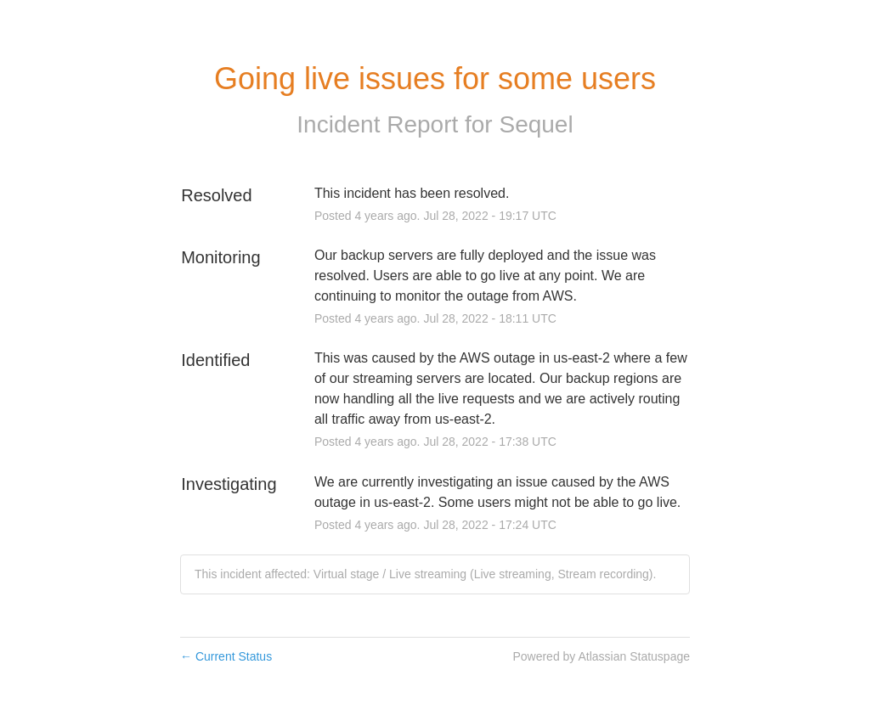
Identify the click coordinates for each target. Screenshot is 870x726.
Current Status (226, 656)
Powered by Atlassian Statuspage (601, 656)
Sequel (536, 124)
